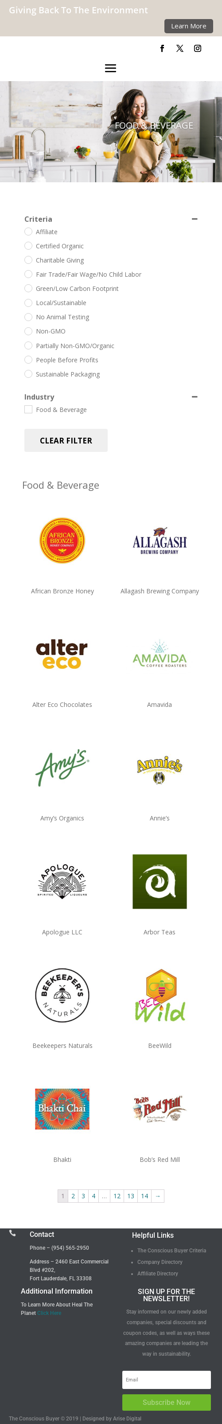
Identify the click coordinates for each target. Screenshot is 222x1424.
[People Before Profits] (27, 359)
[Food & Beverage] (27, 408)
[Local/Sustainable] (27, 302)
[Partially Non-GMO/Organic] (27, 345)
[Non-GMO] (27, 330)
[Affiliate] (27, 231)
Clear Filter (66, 440)
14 (144, 1196)
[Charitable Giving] (27, 259)
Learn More (188, 25)
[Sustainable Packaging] (27, 373)
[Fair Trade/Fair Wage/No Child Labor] (27, 273)
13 (130, 1196)
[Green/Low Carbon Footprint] (27, 287)
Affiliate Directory (157, 1274)
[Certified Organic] (27, 245)
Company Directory (160, 1262)
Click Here (49, 1313)
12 (117, 1196)
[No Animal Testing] (27, 316)
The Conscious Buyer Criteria (171, 1250)
